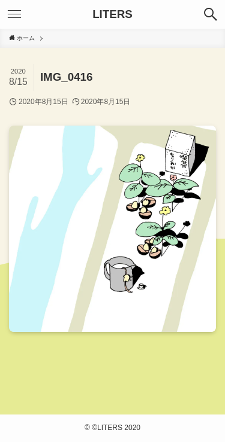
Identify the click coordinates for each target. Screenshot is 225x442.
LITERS (112, 14)
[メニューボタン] (14, 14)
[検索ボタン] (210, 14)
